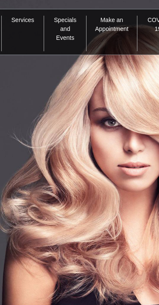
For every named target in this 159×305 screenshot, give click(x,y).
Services (22, 20)
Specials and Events (65, 29)
